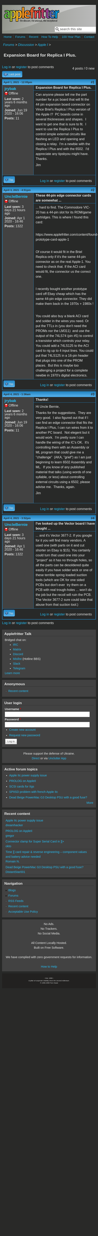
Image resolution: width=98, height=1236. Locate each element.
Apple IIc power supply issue (28, 775)
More (89, 802)
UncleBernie (16, 196)
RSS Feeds (16, 901)
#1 (92, 82)
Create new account (22, 729)
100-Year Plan (71, 36)
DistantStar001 (15, 872)
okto (8, 846)
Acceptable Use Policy (23, 911)
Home (8, 36)
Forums (20, 36)
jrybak (10, 88)
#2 (92, 190)
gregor (10, 835)
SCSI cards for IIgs (21, 786)
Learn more (12, 673)
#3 (92, 394)
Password (13, 719)
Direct (36, 758)
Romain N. (13, 861)
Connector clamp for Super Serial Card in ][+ (35, 841)
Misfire (17, 659)
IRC (15, 644)
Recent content (18, 691)
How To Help (49, 36)
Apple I (43, 45)
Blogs (12, 890)
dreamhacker (14, 825)
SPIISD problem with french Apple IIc (33, 791)
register (21, 67)
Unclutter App (57, 758)
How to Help (49, 966)
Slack (16, 663)
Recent (33, 36)
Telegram (19, 668)
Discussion (26, 45)
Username (13, 709)
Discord (18, 654)
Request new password (24, 735)
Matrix (17, 649)
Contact (89, 36)
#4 (92, 518)
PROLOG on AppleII (22, 781)
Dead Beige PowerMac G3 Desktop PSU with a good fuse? (48, 797)
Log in (6, 67)
